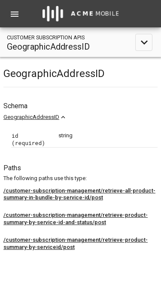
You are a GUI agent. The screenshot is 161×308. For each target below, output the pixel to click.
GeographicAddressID (31, 117)
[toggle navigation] (80, 42)
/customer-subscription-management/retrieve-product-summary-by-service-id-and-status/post (75, 218)
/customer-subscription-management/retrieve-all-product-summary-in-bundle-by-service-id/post (79, 194)
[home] (81, 13)
